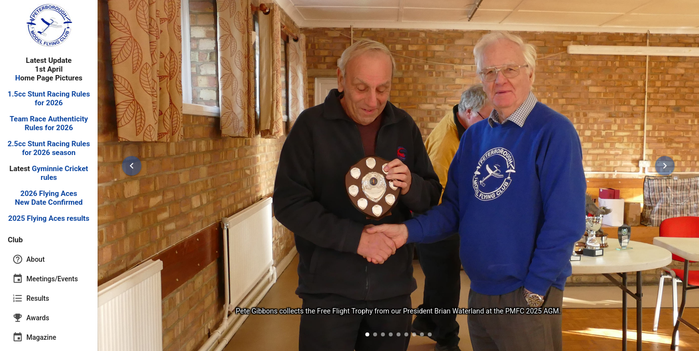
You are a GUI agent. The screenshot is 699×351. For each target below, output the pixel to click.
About (28, 259)
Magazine (34, 337)
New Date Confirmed (49, 202)
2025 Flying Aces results (48, 218)
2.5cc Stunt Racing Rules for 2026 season (49, 148)
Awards (30, 317)
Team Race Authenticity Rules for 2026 (49, 123)
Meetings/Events (45, 278)
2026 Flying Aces (48, 193)
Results (30, 298)
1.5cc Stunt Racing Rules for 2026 (49, 98)
